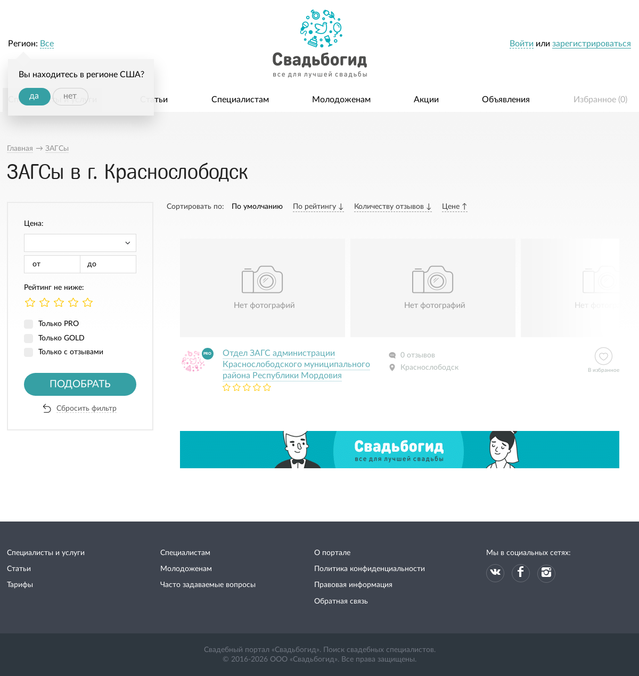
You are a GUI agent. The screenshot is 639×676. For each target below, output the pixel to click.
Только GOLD (61, 338)
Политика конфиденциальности (369, 569)
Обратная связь (341, 601)
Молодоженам (341, 99)
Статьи (154, 99)
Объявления (506, 99)
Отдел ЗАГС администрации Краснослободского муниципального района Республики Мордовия (296, 364)
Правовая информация (353, 585)
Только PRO (58, 324)
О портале (332, 553)
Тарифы (20, 585)
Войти (522, 43)
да (34, 96)
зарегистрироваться (591, 43)
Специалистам (240, 99)
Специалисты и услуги (46, 553)
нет (70, 96)
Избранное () (600, 99)
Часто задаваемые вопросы (208, 585)
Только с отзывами (70, 352)
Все (47, 43)
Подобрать (80, 384)
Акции (426, 99)
